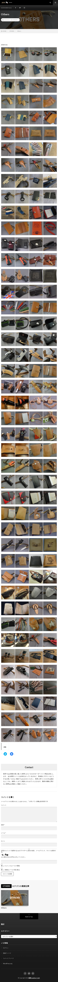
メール (3, 833)
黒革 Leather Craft (34, 978)
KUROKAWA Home (6, 8)
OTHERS (15, 19)
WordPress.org (7, 963)
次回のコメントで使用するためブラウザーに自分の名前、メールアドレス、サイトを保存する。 (28, 851)
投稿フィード (7, 953)
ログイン (5, 948)
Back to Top (29, 917)
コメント (3, 805)
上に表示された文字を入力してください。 (13, 857)
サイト (3, 841)
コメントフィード (8, 958)
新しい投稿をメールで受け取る (10, 870)
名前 (3, 825)
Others (3, 908)
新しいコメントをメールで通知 (10, 866)
